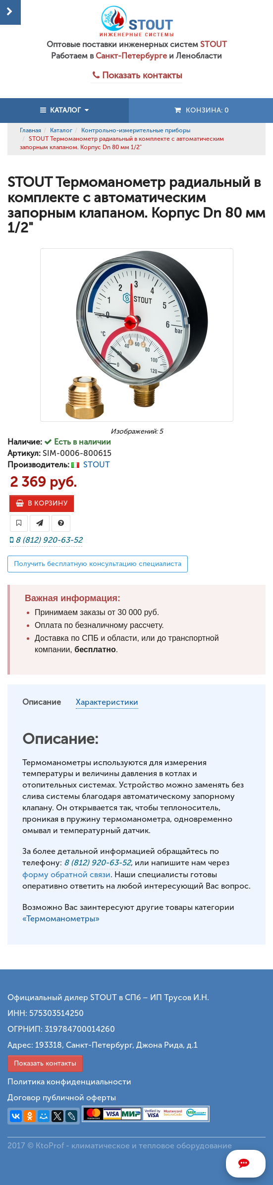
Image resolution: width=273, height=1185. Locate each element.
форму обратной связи (66, 874)
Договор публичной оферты (61, 1097)
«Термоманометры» (61, 918)
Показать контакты (45, 1063)
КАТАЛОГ (64, 110)
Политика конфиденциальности (69, 1081)
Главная (30, 130)
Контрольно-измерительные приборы (135, 130)
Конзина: (201, 110)
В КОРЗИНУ (41, 503)
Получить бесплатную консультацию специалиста (97, 564)
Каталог (61, 130)
